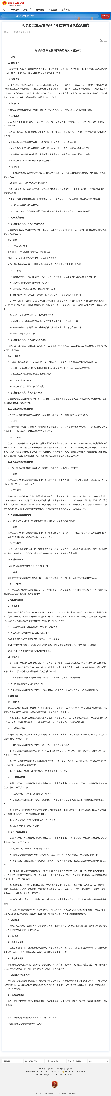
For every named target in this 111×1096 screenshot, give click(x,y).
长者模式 (105, 16)
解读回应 (27, 9)
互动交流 (53, 9)
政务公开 (15, 9)
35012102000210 (80, 1072)
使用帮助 (69, 1069)
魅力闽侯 (65, 9)
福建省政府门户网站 (31, 1061)
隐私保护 (51, 1069)
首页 (4, 9)
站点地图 (60, 1069)
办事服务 (40, 9)
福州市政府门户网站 (52, 1061)
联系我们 (41, 1069)
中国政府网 (6, 1061)
